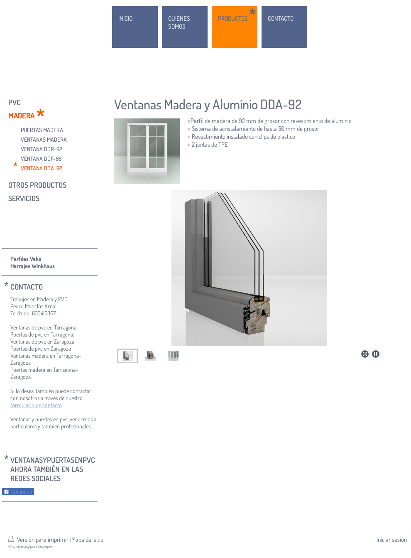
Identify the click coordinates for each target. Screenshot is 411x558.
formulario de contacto (36, 404)
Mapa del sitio (87, 539)
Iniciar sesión (392, 539)
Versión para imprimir (39, 539)
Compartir (18, 492)
